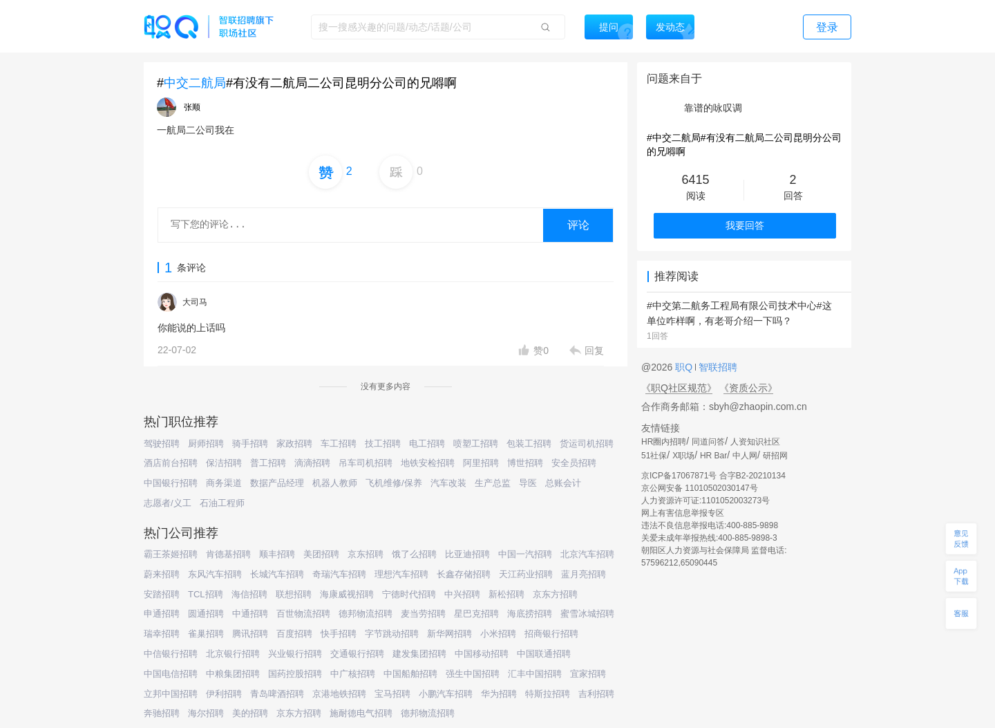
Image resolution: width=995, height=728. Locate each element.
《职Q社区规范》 (679, 387)
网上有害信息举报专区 (682, 513)
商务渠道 (224, 483)
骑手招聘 (250, 443)
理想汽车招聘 (401, 574)
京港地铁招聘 (339, 694)
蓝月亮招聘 (583, 574)
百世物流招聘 (303, 613)
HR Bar (713, 455)
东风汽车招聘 (215, 574)
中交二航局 (195, 83)
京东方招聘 (555, 594)
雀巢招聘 (206, 633)
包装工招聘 (528, 443)
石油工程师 (222, 503)
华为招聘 (499, 694)
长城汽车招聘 (277, 574)
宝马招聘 (392, 694)
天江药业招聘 (526, 574)
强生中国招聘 (473, 674)
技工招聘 (383, 443)
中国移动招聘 (482, 653)
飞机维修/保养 (394, 483)
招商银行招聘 (551, 633)
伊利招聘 (224, 694)
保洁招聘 (224, 463)
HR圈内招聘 (663, 442)
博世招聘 (525, 463)
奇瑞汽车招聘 (339, 574)
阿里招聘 (481, 463)
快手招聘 (339, 633)
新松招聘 (506, 594)
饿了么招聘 (414, 554)
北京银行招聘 (233, 653)
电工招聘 (427, 443)
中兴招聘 (462, 594)
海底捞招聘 (529, 613)
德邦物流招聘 (365, 613)
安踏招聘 (162, 594)
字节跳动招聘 (392, 633)
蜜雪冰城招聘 (587, 613)
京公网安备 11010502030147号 (699, 488)
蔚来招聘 (162, 574)
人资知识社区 (755, 442)
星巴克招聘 (476, 613)
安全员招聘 (573, 463)
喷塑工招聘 (475, 443)
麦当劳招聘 (423, 613)
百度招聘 (294, 633)
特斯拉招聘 (547, 694)
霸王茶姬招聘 (171, 554)
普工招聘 (268, 463)
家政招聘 (294, 443)
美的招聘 (250, 713)
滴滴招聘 (312, 463)
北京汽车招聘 (587, 554)
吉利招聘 (596, 694)
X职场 (683, 455)
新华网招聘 (449, 633)
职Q (685, 367)
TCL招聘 (205, 594)
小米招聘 (498, 633)
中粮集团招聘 (233, 674)
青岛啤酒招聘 (277, 694)
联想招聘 (294, 594)
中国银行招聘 (171, 483)
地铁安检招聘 (428, 463)
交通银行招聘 (357, 653)
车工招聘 (339, 443)
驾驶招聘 (162, 443)
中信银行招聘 (171, 653)
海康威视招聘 (347, 594)
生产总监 (493, 483)
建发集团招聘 (419, 653)
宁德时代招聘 (409, 594)
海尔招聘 (206, 713)
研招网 (775, 455)
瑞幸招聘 (162, 633)
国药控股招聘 (295, 674)
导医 (528, 483)
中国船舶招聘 (410, 674)
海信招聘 (249, 594)
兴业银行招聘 (295, 653)
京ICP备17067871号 (679, 475)
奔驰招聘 (162, 713)
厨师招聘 (206, 443)
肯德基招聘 (228, 554)
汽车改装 (448, 483)
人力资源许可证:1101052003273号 (705, 500)
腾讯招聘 (250, 633)
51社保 (654, 455)
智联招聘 (716, 367)
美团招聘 (321, 554)
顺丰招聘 (277, 554)
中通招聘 (250, 613)
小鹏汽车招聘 (446, 694)
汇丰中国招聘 (535, 674)
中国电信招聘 (171, 674)
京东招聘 (365, 554)
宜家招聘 (588, 674)
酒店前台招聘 (171, 463)
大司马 (194, 302)
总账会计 (563, 483)
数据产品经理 (277, 483)
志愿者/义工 (167, 503)
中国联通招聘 (544, 653)
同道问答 (708, 442)
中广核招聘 (352, 674)
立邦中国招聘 (171, 694)
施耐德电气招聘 (361, 713)
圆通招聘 (206, 613)
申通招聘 (162, 613)
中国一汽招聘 (525, 554)
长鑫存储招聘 (464, 574)
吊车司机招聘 (365, 463)
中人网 (744, 455)
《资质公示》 (748, 387)
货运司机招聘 (587, 443)
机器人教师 (334, 483)
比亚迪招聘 (467, 554)
